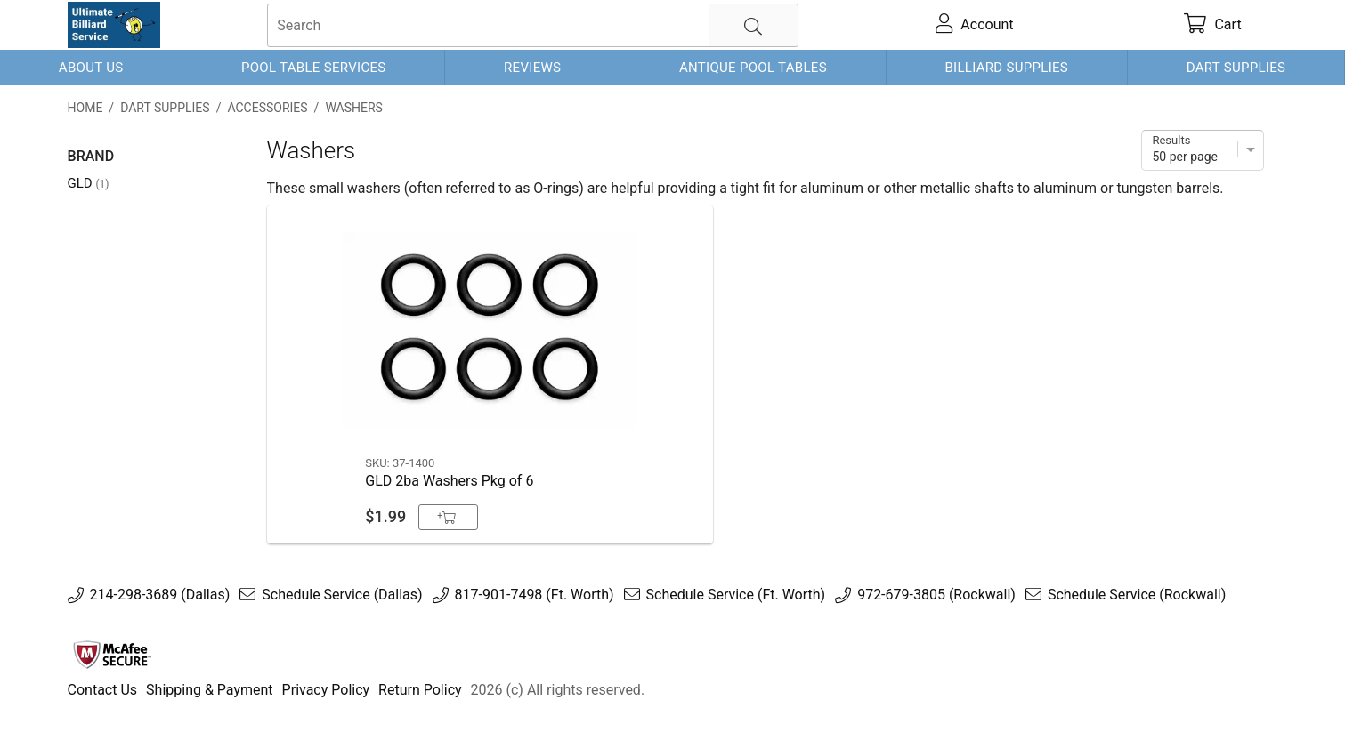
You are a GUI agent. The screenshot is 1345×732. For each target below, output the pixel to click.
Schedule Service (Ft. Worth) (736, 595)
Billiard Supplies (1006, 68)
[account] (975, 25)
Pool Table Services (313, 68)
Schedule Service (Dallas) (342, 595)
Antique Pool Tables (753, 68)
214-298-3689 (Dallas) (160, 595)
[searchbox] (532, 25)
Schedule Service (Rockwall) (1137, 595)
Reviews (532, 68)
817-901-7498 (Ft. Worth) (534, 595)
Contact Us (103, 689)
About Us (91, 68)
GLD (88, 183)
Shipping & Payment (209, 689)
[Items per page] (1202, 150)
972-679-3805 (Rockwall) (936, 595)
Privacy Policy (326, 689)
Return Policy (419, 689)
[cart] (1213, 25)
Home (85, 108)
